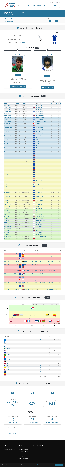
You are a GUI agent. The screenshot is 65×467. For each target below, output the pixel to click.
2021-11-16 (6, 258)
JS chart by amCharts (56, 323)
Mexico (8, 348)
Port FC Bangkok (39, 218)
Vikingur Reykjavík (39, 198)
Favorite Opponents (36, 18)
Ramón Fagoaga (12, 430)
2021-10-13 (6, 267)
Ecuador (8, 367)
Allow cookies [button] (59, 464)
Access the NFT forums (23, 448)
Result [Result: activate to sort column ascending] (33, 250)
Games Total (12, 390)
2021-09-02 (6, 286)
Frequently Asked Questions (24, 446)
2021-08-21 (6, 289)
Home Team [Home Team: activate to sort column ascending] (18, 250)
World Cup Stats (9, 21)
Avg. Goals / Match (32, 399)
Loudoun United (39, 155)
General (7, 18)
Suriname (9, 363)
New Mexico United (40, 216)
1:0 (32, 264)
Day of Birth (17, 103)
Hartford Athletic (39, 178)
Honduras (9, 339)
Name (5, 103)
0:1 (32, 253)
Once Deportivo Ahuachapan (41, 143)
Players (13, 18)
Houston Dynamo (39, 159)
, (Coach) (18, 55)
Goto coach (17, 86)
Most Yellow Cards (52, 413)
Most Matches (32, 413)
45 (40, 344)
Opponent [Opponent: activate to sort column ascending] (6, 336)
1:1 (32, 256)
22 (40, 354)
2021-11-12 (6, 261)
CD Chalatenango (39, 111)
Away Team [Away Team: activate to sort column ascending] (24, 250)
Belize (8, 365)
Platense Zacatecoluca (40, 220)
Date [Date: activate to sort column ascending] (5, 250)
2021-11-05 (6, 264)
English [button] (58, 2)
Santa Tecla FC (39, 222)
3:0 (32, 279)
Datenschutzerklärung (23, 453)
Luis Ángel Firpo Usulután (41, 129)
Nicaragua (9, 359)
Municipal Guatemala (40, 184)
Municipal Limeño (39, 131)
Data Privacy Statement (23, 455)
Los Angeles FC (39, 107)
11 (40, 363)
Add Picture (17, 75)
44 (40, 346)
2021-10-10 (6, 270)
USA (7, 350)
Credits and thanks (22, 450)
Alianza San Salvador (40, 105)
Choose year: (50, 18)
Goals (32, 390)
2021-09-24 (6, 277)
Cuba (8, 369)
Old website (51, 2)
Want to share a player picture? (25, 451)
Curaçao (8, 371)
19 (40, 356)
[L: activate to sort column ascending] (54, 337)
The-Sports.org (22, 42)
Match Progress (26, 18)
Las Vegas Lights (39, 228)
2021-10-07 (6, 273)
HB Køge (37, 238)
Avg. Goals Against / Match (52, 399)
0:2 (32, 267)
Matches (19, 18)
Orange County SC (39, 182)
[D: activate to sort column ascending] (49, 337)
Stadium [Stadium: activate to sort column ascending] (49, 250)
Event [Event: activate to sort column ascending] (36, 250)
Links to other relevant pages (24, 444)
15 (40, 359)
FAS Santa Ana (39, 109)
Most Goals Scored (13, 413)
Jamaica (8, 354)
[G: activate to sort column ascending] (59, 337)
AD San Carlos (39, 172)
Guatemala (9, 341)
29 (40, 350)
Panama (8, 346)
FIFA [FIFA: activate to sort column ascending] (60, 250)
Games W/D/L (13, 399)
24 (40, 352)
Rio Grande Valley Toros (40, 188)
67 (40, 339)
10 (40, 365)
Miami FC (38, 212)
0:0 (32, 282)
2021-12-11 (6, 253)
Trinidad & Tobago (10, 361)
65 (40, 341)
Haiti (8, 352)
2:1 (32, 258)
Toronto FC (38, 123)
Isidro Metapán (39, 141)
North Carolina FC (39, 133)
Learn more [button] (39, 464)
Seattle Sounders (39, 125)
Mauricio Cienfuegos (32, 419)
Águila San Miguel (39, 113)
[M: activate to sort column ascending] (40, 337)
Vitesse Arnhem (39, 169)
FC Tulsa (37, 210)
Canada (8, 356)
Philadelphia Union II (40, 115)
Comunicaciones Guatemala (41, 121)
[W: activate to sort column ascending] (45, 337)
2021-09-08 (6, 279)
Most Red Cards (12, 424)
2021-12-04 (6, 256)
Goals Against (52, 390)
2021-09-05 (6, 282)
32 (40, 348)
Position (24, 103)
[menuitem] (45, 304)
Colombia (9, 373)
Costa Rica (9, 344)
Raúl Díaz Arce (13, 419)
